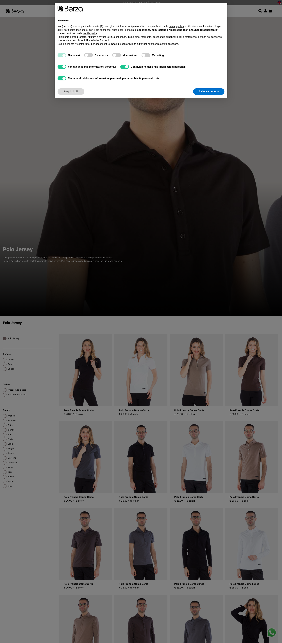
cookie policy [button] (90, 33)
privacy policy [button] (176, 26)
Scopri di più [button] (71, 91)
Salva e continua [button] (209, 91)
